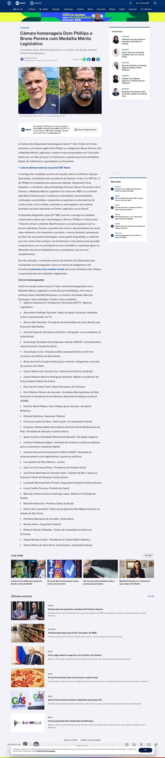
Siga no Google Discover (85, 129)
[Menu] (155, 3)
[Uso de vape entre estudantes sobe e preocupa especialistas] (128, 208)
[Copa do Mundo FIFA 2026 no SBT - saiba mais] (82, 17)
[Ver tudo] (148, 555)
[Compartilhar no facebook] (89, 59)
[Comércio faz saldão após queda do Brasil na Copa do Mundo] (128, 189)
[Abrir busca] (130, 3)
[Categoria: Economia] (51, 629)
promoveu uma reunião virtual (46, 269)
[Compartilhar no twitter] (93, 59)
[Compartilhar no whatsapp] (84, 59)
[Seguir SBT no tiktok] (156, 744)
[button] (28, 576)
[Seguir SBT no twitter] (141, 744)
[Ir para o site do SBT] (36, 744)
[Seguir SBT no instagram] (127, 744)
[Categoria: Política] (51, 605)
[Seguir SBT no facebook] (134, 744)
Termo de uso (82, 746)
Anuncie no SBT (70, 740)
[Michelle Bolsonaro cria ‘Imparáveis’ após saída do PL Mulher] (128, 217)
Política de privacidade (91, 740)
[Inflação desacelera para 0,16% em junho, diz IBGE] (128, 236)
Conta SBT (142, 3)
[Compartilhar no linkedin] (98, 59)
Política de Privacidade (45, 751)
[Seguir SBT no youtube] (149, 744)
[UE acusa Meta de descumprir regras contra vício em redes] (128, 198)
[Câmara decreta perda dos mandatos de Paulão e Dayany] (128, 226)
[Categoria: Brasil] (50, 651)
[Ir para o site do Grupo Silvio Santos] (19, 744)
